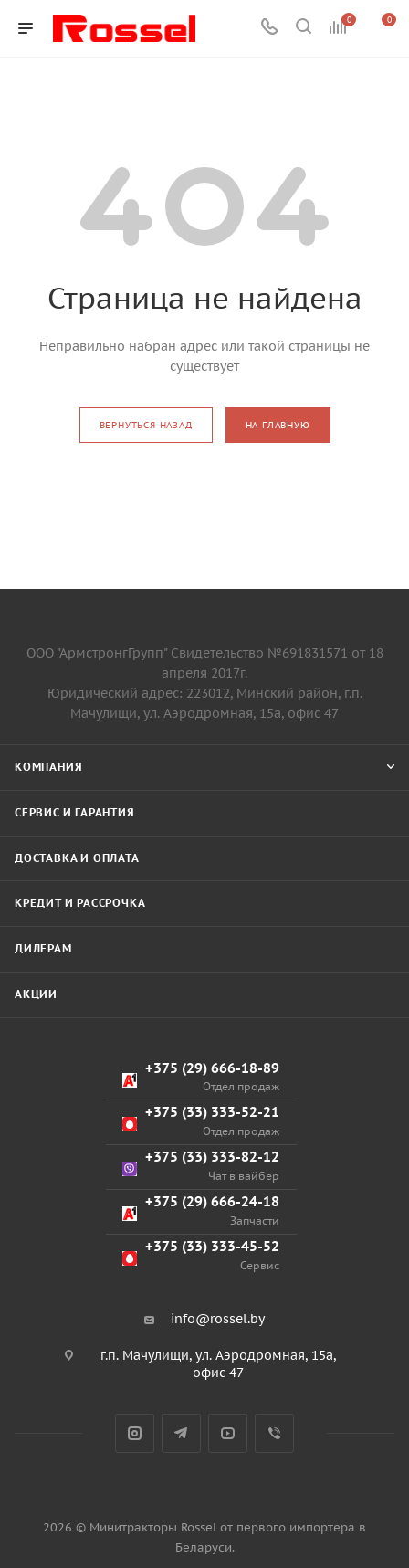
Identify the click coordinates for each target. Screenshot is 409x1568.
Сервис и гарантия (75, 812)
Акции (36, 994)
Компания (48, 766)
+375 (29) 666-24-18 (200, 1210)
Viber (274, 1433)
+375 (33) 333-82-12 (200, 1166)
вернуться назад (146, 425)
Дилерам (43, 948)
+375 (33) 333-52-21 (200, 1121)
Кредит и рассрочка (80, 903)
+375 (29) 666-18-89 (200, 1077)
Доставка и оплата (77, 858)
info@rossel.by (218, 1318)
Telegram (181, 1433)
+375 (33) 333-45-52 (200, 1255)
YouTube (227, 1433)
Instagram (134, 1433)
